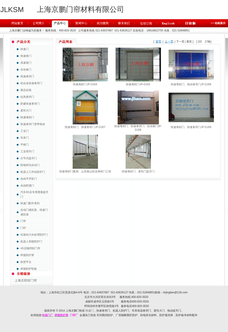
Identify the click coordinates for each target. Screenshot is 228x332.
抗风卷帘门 (27, 96)
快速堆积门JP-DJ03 (138, 84)
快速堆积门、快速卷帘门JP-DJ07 (85, 127)
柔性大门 (25, 110)
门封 (23, 227)
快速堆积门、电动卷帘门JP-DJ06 (191, 84)
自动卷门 (25, 69)
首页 (158, 41)
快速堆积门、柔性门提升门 (138, 171)
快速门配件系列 (30, 203)
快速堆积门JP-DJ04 (85, 84)
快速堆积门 (27, 117)
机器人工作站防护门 (32, 172)
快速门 (24, 49)
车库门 (24, 137)
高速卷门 (25, 62)
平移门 (24, 144)
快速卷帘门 (27, 76)
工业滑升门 (27, 151)
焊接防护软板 (28, 268)
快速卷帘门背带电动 (32, 124)
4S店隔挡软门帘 (30, 248)
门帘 (23, 221)
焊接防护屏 (27, 255)
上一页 (169, 41)
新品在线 (25, 90)
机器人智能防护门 (31, 241)
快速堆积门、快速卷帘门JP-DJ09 (191, 127)
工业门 (24, 131)
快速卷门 (25, 56)
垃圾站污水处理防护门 (34, 234)
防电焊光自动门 (30, 165)
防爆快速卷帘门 (30, 103)
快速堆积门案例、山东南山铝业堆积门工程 (85, 171)
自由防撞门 (27, 185)
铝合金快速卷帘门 (31, 83)
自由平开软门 (28, 178)
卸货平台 (25, 262)
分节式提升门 (28, 158)
